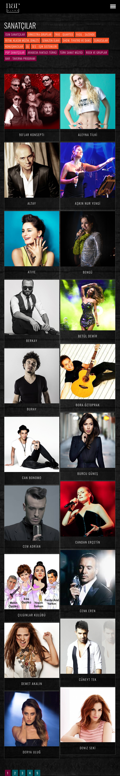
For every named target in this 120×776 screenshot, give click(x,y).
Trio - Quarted (64, 34)
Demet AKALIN (31, 683)
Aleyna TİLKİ (87, 134)
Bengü (88, 272)
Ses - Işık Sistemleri (44, 46)
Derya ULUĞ (32, 752)
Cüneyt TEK (88, 679)
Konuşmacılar (14, 46)
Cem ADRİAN (32, 546)
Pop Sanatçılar (15, 52)
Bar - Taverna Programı (20, 58)
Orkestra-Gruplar (39, 34)
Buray (32, 409)
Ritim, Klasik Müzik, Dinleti (22, 40)
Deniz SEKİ (88, 748)
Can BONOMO (32, 477)
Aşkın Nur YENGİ (88, 203)
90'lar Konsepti (31, 134)
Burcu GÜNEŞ (87, 473)
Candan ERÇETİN (87, 542)
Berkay (31, 340)
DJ (27, 46)
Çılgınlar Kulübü (32, 615)
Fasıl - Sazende (85, 34)
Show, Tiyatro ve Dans (77, 40)
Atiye (32, 272)
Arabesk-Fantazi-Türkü (42, 52)
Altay (32, 203)
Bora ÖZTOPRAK (88, 405)
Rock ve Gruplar (96, 52)
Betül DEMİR (87, 336)
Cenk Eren (88, 610)
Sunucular (101, 40)
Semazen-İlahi (51, 40)
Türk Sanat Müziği (71, 52)
